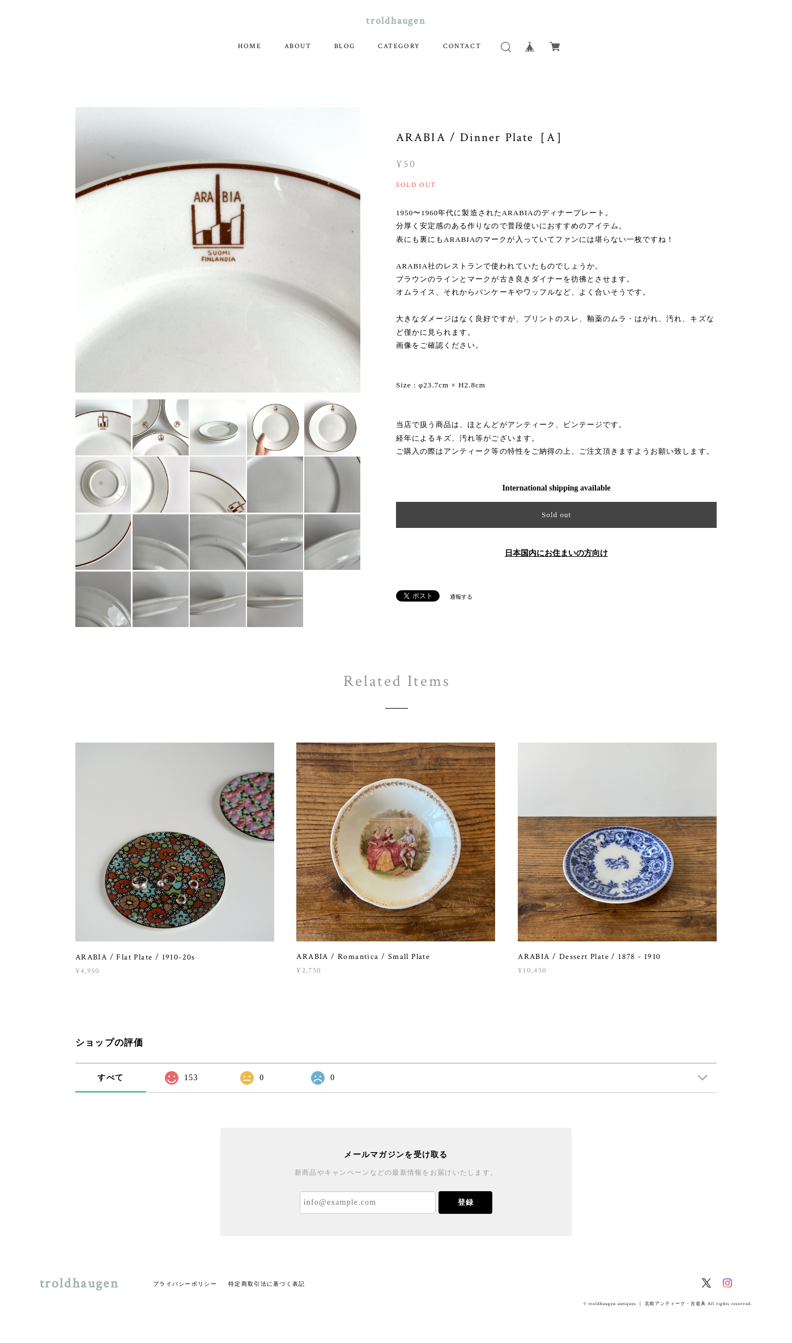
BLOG (344, 46)
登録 (466, 1202)
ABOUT (298, 46)
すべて (110, 1077)
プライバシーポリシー (185, 1284)
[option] (218, 250)
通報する (461, 597)
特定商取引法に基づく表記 (266, 1284)
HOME (249, 46)
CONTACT (462, 46)
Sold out (556, 514)
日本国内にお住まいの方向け (556, 553)
